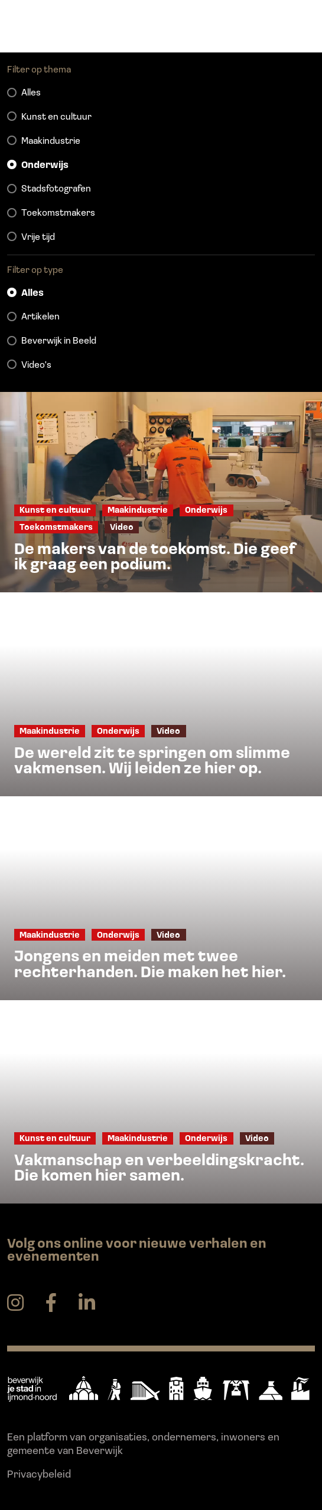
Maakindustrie (50, 141)
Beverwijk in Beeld (58, 341)
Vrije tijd (38, 237)
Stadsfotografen (56, 189)
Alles (31, 93)
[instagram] (15, 1303)
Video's (36, 365)
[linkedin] (87, 1303)
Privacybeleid (39, 1475)
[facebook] (51, 1303)
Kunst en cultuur (56, 117)
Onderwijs (45, 165)
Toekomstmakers (58, 213)
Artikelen (40, 317)
